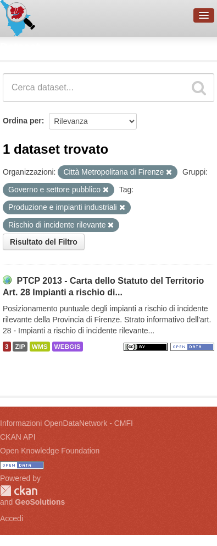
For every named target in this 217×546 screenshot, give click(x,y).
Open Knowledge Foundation (49, 450)
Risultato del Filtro (43, 241)
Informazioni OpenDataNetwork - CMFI (66, 423)
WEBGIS (67, 346)
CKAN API (18, 437)
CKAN (18, 490)
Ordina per (22, 120)
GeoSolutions (40, 502)
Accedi (11, 518)
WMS (40, 346)
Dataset (20, 47)
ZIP (20, 346)
